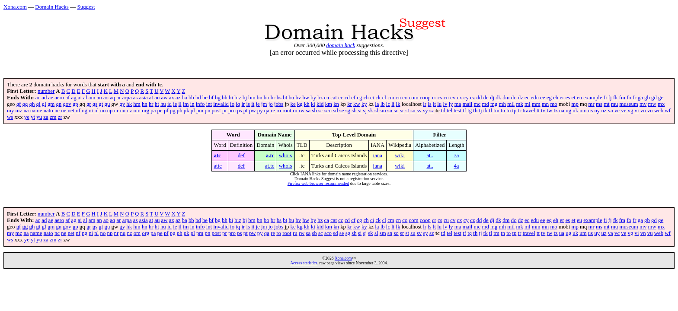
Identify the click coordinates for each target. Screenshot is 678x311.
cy (466, 98)
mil (511, 104)
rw (302, 111)
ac (37, 98)
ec (526, 98)
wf (668, 111)
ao (106, 98)
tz (555, 111)
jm (264, 104)
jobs (278, 104)
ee (542, 98)
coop (425, 98)
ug (568, 111)
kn (336, 104)
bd (198, 98)
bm (251, 98)
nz (129, 111)
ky (364, 104)
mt (607, 104)
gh (32, 104)
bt (285, 98)
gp (75, 104)
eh (555, 98)
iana (377, 155)
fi (605, 98)
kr (349, 104)
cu (446, 98)
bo (266, 98)
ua (561, 111)
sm (383, 111)
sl (376, 111)
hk (129, 104)
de (486, 98)
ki (313, 104)
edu (535, 98)
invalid (221, 104)
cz (472, 98)
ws (10, 117)
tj (480, 111)
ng (84, 111)
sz (431, 111)
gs (95, 104)
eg (549, 98)
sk (370, 111)
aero (59, 98)
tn (503, 111)
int (209, 104)
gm (51, 104)
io (232, 104)
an (99, 98)
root (286, 111)
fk (615, 98)
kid (320, 104)
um (582, 111)
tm (496, 111)
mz (19, 111)
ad (44, 98)
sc (320, 111)
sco (328, 111)
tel (449, 111)
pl (193, 111)
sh (354, 111)
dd (479, 98)
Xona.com (15, 6)
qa (266, 111)
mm (536, 104)
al (85, 98)
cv (452, 98)
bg (218, 98)
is (248, 104)
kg (300, 104)
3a (456, 155)
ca (326, 98)
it (252, 104)
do (514, 98)
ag (74, 98)
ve (623, 111)
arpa (127, 98)
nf (78, 111)
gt (101, 104)
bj (245, 98)
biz (237, 98)
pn (208, 111)
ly (451, 104)
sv (419, 111)
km (328, 104)
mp (574, 104)
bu (291, 98)
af (67, 98)
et (574, 98)
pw (252, 111)
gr (88, 104)
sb (314, 111)
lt (434, 104)
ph (179, 111)
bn (259, 98)
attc (217, 166)
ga (640, 98)
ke (293, 104)
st (407, 111)
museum (628, 104)
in (192, 104)
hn (144, 104)
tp (514, 111)
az (178, 98)
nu (122, 111)
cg (359, 98)
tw (549, 111)
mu (614, 104)
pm (199, 111)
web (658, 111)
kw (356, 104)
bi (231, 98)
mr (591, 104)
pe (160, 111)
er (562, 98)
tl (490, 111)
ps (239, 111)
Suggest (86, 6)
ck (378, 98)
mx (661, 104)
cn (398, 98)
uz (603, 111)
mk (519, 104)
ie (175, 104)
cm (390, 98)
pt (245, 111)
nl (96, 111)
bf (211, 98)
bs (279, 98)
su (412, 111)
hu (163, 104)
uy (597, 111)
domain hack (340, 45)
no (103, 111)
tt (538, 111)
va (610, 111)
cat (333, 98)
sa (308, 111)
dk (498, 98)
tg (469, 111)
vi (637, 111)
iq (238, 104)
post (216, 111)
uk (575, 111)
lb (383, 104)
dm (505, 98)
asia (143, 98)
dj (492, 98)
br (273, 98)
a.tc (270, 155)
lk (398, 104)
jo (271, 104)
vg (630, 111)
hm (136, 104)
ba (184, 98)
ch (366, 98)
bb (191, 98)
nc (57, 111)
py (260, 111)
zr (60, 117)
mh (502, 104)
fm (622, 98)
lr (424, 104)
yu (39, 117)
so (395, 111)
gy (122, 104)
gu (107, 104)
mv (643, 104)
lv (445, 104)
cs (440, 98)
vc (617, 111)
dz (520, 98)
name (36, 111)
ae (50, 98)
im (186, 104)
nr (116, 111)
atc (217, 155)
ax (171, 98)
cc (340, 98)
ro (278, 111)
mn (545, 104)
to (508, 111)
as (135, 98)
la (377, 104)
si (360, 111)
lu (439, 104)
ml (527, 104)
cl (384, 98)
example (592, 98)
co (404, 98)
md (485, 104)
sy (425, 111)
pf (166, 111)
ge (660, 98)
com (414, 98)
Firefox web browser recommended (318, 183)
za (45, 117)
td (443, 111)
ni (91, 111)
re (273, 111)
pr (224, 111)
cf (353, 98)
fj (610, 98)
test (457, 111)
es (568, 98)
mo (553, 104)
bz (320, 98)
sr (402, 111)
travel (529, 111)
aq (112, 98)
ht (157, 104)
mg (493, 104)
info (200, 104)
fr (634, 98)
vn (643, 111)
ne (63, 111)
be (205, 98)
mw (652, 104)
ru (295, 111)
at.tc (270, 166)
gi (38, 104)
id (169, 104)
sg (347, 111)
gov (67, 104)
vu (650, 111)
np (110, 111)
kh (307, 104)
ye (26, 117)
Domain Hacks (52, 6)
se (341, 111)
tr (519, 111)
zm (53, 117)
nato (48, 111)
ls (430, 104)
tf (464, 111)
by (313, 98)
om (137, 111)
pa (153, 111)
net (70, 111)
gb (647, 98)
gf (18, 104)
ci (372, 98)
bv (298, 98)
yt (33, 117)
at (151, 98)
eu (579, 98)
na (26, 111)
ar (118, 98)
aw (164, 98)
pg (173, 111)
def (241, 155)
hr (151, 104)
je (258, 104)
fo (629, 98)
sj (365, 111)
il (180, 104)
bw (305, 98)
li (392, 104)
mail (468, 104)
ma (457, 104)
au (157, 98)
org (145, 111)
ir (243, 104)
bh (224, 98)
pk (186, 111)
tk (485, 111)
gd (654, 98)
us (590, 111)
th (475, 111)
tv (543, 111)
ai (80, 98)
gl (44, 104)
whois (285, 155)
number (46, 91)
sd (335, 111)
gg (25, 104)
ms (599, 104)
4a (456, 166)
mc (477, 104)
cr (434, 98)
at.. (429, 155)
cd (347, 98)
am (92, 98)
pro (232, 111)
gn (58, 104)
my (10, 111)
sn (389, 111)
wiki (400, 155)
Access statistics (303, 262)
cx (459, 98)
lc (388, 104)
